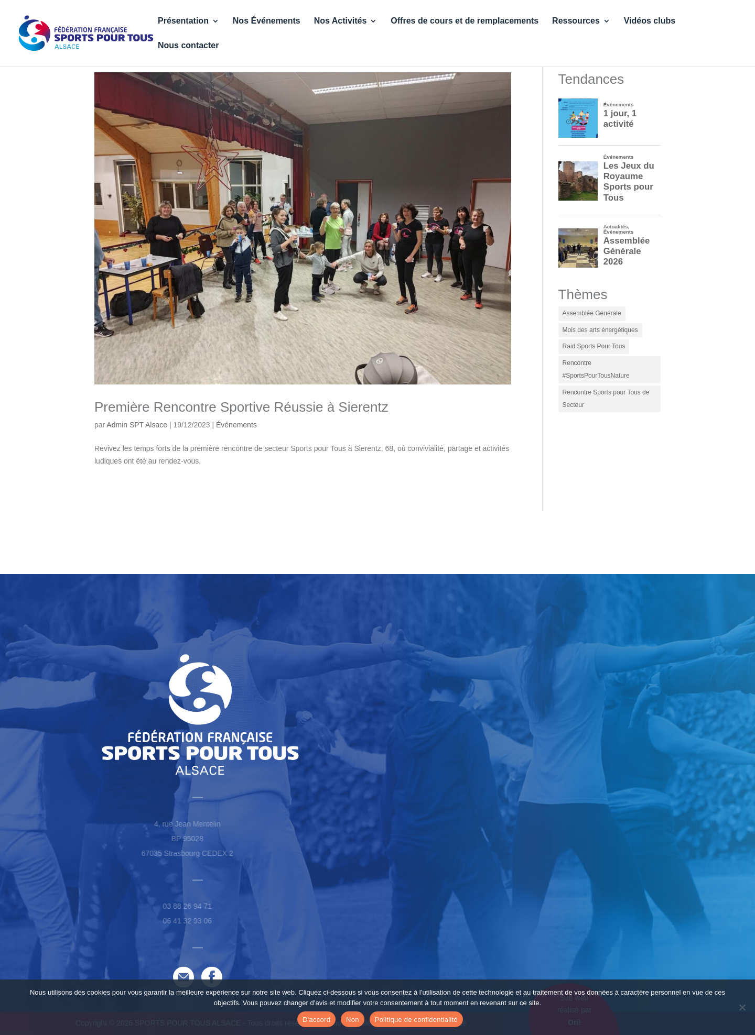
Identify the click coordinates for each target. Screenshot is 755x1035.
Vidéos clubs (649, 21)
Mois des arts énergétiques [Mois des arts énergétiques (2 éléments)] (600, 330)
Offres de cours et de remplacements (464, 21)
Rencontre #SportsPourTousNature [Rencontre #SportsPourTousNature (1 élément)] (596, 369)
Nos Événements (266, 21)
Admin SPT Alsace (136, 425)
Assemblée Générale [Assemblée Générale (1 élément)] (592, 313)
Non (352, 1019)
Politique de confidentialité (416, 1019)
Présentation (183, 21)
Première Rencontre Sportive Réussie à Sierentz (241, 407)
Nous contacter (188, 46)
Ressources (576, 21)
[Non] (742, 1007)
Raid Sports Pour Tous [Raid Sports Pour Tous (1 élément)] (594, 346)
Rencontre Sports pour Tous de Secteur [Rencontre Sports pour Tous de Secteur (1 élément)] (606, 399)
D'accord (316, 1019)
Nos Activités (340, 21)
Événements (236, 425)
